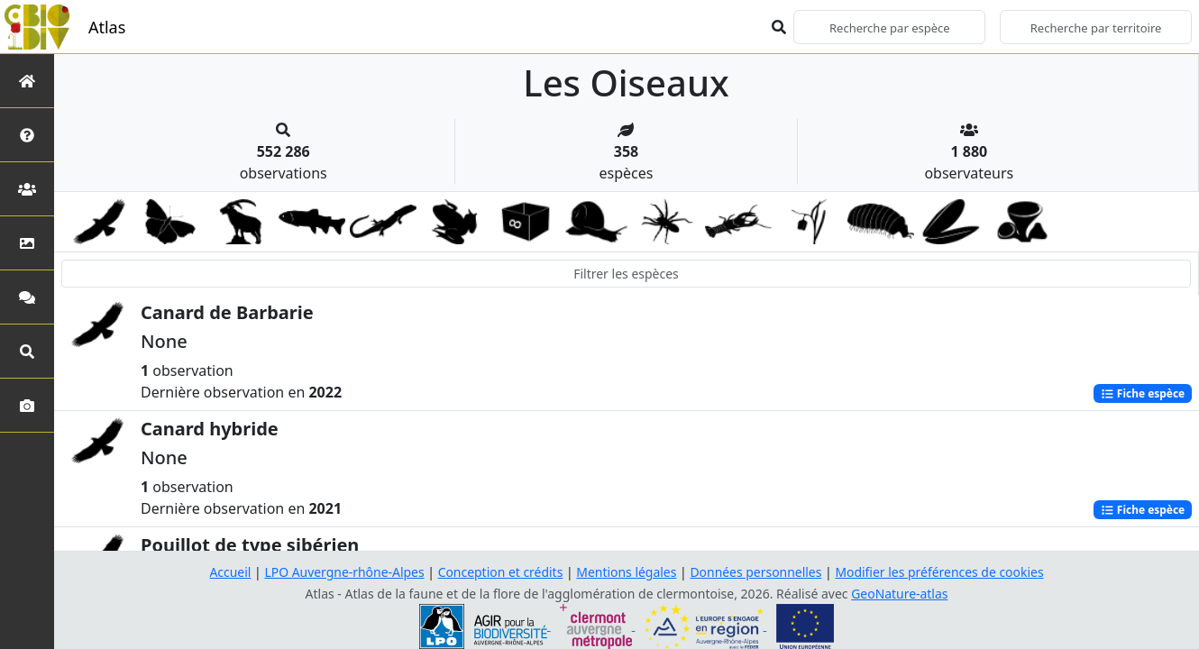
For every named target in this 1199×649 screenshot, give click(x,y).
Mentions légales (626, 571)
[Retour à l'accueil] (27, 80)
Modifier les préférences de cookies (940, 571)
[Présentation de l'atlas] (27, 134)
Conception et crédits (500, 571)
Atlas (106, 27)
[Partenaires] (27, 188)
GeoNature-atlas (899, 593)
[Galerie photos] (27, 405)
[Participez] (27, 297)
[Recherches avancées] (27, 351)
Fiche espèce (1142, 393)
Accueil (229, 571)
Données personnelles (757, 571)
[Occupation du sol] (27, 243)
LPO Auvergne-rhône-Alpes (343, 571)
